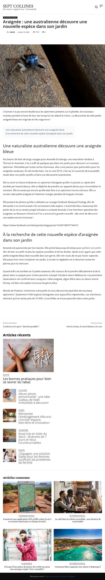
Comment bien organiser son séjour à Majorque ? (78, 566)
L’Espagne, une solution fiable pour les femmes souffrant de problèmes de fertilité (34, 458)
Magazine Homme (52, 576)
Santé (6, 375)
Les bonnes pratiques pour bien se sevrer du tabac (27, 380)
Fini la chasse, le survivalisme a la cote (84, 326)
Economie (26, 563)
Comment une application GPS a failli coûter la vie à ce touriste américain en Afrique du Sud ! (27, 520)
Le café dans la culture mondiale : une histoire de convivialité (78, 520)
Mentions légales (68, 576)
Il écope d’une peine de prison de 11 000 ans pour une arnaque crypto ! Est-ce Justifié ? (27, 567)
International (10, 18)
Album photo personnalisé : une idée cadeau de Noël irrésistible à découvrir (34, 398)
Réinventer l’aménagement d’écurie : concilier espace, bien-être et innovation (35, 418)
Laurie (12, 32)
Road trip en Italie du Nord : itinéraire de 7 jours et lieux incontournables (32, 438)
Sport (21, 410)
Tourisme (23, 430)
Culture (22, 390)
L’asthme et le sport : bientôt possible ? (21, 326)
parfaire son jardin (91, 247)
